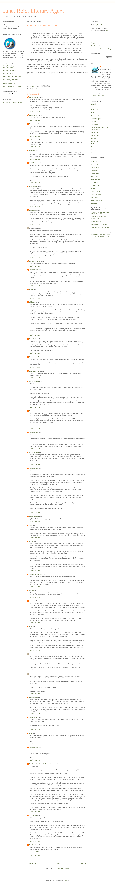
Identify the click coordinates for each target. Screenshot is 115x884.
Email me (108, 30)
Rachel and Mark (34, 371)
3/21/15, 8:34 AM (35, 120)
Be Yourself (94, 153)
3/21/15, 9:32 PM (35, 693)
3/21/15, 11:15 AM (35, 335)
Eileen (31, 289)
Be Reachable (95, 135)
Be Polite (93, 121)
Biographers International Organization (98, 217)
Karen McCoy (33, 697)
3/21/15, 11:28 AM (35, 353)
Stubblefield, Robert (97, 200)
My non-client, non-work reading (12, 102)
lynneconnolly (33, 115)
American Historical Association (100, 227)
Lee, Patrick (94, 182)
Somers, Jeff (95, 197)
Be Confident (95, 113)
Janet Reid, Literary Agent (33, 11)
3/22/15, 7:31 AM (35, 729)
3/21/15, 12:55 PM (35, 429)
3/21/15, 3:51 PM (35, 537)
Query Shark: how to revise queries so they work (11, 80)
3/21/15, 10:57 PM (35, 713)
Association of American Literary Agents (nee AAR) (100, 212)
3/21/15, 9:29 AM (35, 183)
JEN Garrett (33, 815)
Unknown (32, 150)
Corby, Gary (94, 170)
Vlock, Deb (94, 203)
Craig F (31, 541)
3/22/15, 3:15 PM (35, 760)
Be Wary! (94, 150)
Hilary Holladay (95, 179)
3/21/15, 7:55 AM (35, 111)
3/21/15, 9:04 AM (35, 146)
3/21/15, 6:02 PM (35, 570)
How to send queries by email (12, 76)
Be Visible (94, 147)
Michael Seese (33, 97)
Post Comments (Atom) (62, 868)
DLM (30, 626)
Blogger (66, 880)
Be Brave (94, 107)
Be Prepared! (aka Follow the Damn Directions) (99, 128)
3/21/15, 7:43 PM (35, 650)
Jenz (30, 525)
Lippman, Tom (95, 185)
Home (58, 863)
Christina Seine (34, 381)
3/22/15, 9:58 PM (35, 812)
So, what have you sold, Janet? (12, 86)
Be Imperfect (95, 116)
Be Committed (95, 110)
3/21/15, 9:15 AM (35, 159)
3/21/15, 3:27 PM (35, 521)
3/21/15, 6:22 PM (35, 587)
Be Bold (93, 104)
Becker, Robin (95, 162)
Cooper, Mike (95, 167)
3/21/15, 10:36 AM (35, 224)
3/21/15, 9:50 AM (35, 206)
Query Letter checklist (9, 70)
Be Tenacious (95, 144)
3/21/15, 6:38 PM (35, 597)
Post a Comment (35, 855)
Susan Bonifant (34, 411)
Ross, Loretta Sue (96, 194)
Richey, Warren (95, 191)
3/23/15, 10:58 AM (35, 841)
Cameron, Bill (95, 165)
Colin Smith (33, 140)
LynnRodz (32, 210)
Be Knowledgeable (96, 119)
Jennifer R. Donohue (35, 574)
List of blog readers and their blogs (101, 49)
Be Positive (94, 124)
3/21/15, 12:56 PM (35, 449)
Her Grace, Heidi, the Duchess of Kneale (42, 764)
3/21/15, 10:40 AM (35, 266)
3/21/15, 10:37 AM (35, 257)
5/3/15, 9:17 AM (34, 851)
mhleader (32, 302)
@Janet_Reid (100, 25)
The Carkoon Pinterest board (99, 46)
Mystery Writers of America (99, 224)
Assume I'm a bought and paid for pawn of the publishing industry (101, 235)
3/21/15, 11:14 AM (35, 298)
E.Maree (31, 601)
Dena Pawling (33, 186)
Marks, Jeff (94, 188)
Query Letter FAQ (8, 73)
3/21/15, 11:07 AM (35, 286)
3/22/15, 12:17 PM (35, 744)
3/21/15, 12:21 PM (35, 378)
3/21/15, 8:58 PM (35, 670)
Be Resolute (94, 141)
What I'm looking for (9, 84)
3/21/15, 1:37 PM (35, 513)
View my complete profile (98, 95)
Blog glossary (95, 43)
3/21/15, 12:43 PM (35, 407)
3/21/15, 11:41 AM (35, 367)
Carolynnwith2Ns (34, 261)
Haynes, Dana (95, 176)
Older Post (83, 863)
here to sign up (11, 25)
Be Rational (94, 132)
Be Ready (94, 138)
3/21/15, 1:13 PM (35, 465)
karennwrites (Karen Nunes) (38, 357)
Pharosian (32, 124)
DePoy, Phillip (95, 173)
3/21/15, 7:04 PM (35, 622)
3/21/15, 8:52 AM (35, 136)
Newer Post (32, 863)
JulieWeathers (33, 163)
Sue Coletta (33, 845)
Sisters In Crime (96, 221)
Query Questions (37, 89)
